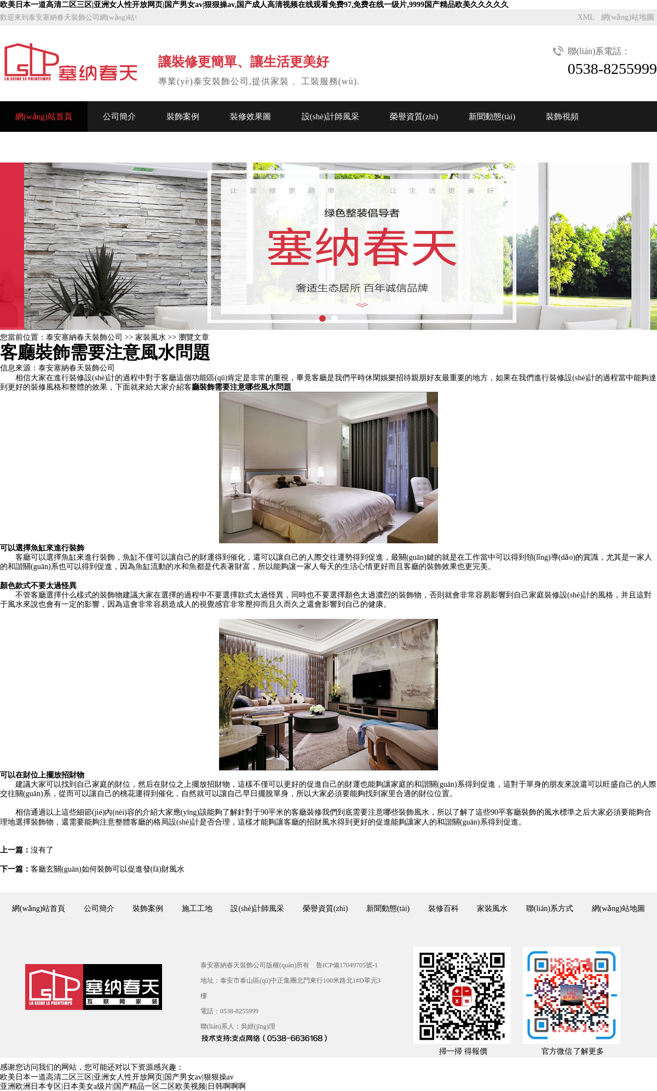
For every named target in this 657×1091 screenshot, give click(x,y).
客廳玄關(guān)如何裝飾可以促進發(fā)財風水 (108, 869)
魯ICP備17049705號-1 (347, 965)
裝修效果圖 (250, 116)
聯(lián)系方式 (549, 908)
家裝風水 (150, 337)
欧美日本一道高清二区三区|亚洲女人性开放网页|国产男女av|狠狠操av (117, 1077)
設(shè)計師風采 (330, 116)
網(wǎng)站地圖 (627, 17)
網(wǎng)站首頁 (43, 116)
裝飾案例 (182, 116)
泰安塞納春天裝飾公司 (84, 337)
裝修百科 (443, 908)
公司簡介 (119, 116)
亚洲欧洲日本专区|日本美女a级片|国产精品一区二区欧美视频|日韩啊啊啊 (123, 1086)
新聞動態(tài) (492, 116)
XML (586, 17)
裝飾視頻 (562, 116)
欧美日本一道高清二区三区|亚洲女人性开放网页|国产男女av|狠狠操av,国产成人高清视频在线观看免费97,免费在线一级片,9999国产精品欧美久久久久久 (254, 5)
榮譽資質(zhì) (414, 116)
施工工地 (197, 908)
